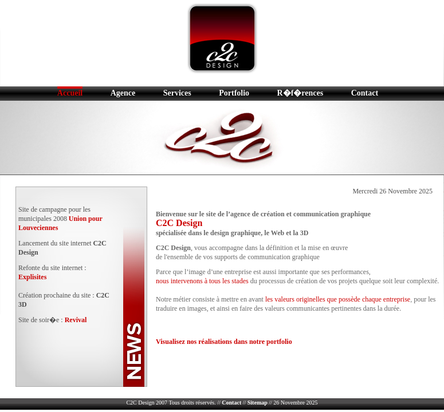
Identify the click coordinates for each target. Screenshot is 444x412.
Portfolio (234, 93)
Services (177, 93)
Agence (123, 93)
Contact (364, 93)
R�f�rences (300, 93)
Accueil (69, 93)
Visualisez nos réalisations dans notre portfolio (224, 342)
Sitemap (257, 402)
